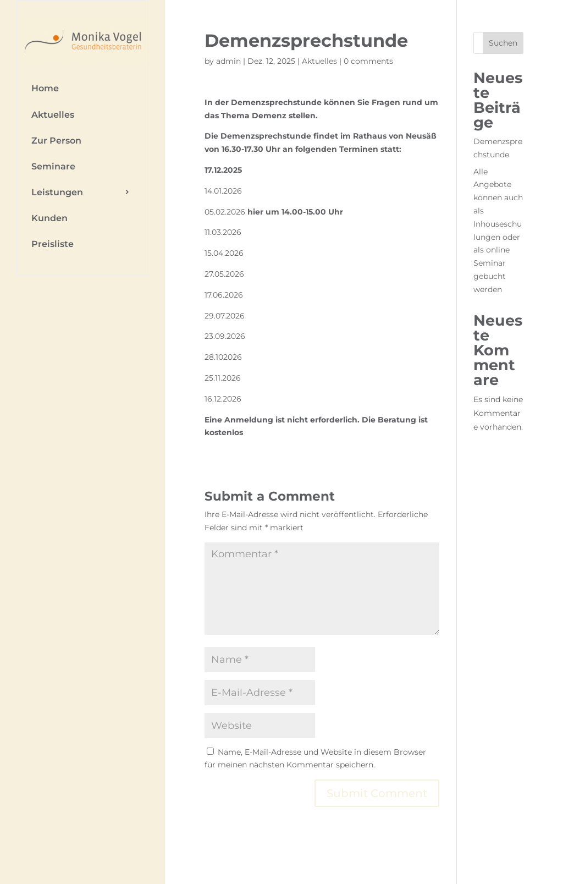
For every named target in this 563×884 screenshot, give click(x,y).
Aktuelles (52, 114)
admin (228, 61)
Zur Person (56, 140)
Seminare (53, 166)
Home (45, 88)
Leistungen (57, 192)
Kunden (49, 218)
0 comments (368, 61)
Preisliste (52, 244)
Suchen (503, 43)
